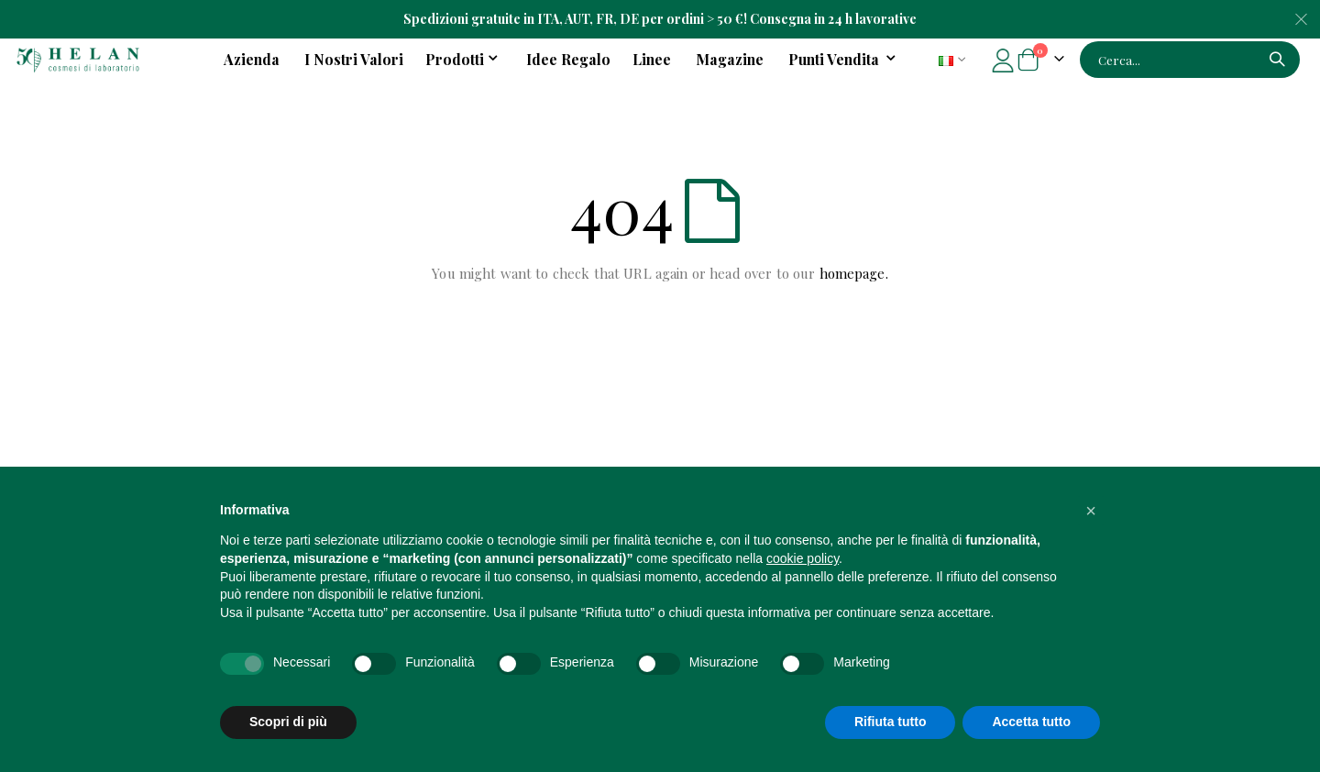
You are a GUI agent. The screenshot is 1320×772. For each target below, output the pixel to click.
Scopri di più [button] (288, 721)
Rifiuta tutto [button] (890, 721)
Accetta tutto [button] (1031, 721)
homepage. (854, 273)
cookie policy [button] (802, 558)
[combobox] (1190, 59)
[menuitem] (845, 60)
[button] (1091, 510)
